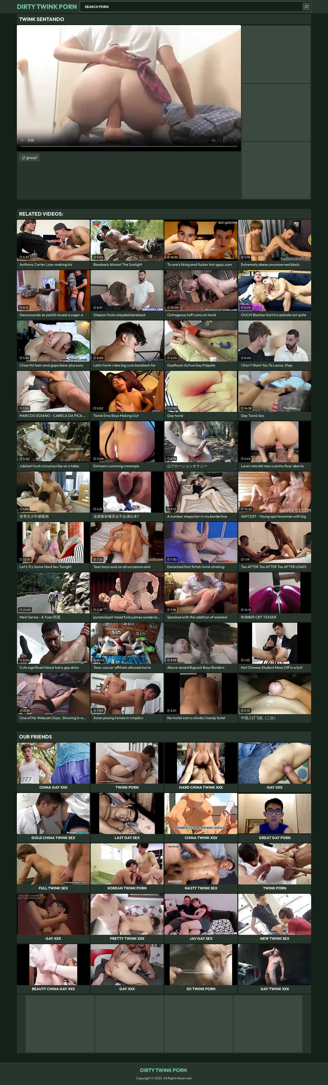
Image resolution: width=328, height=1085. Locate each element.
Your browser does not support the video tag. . (129, 88)
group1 (31, 157)
